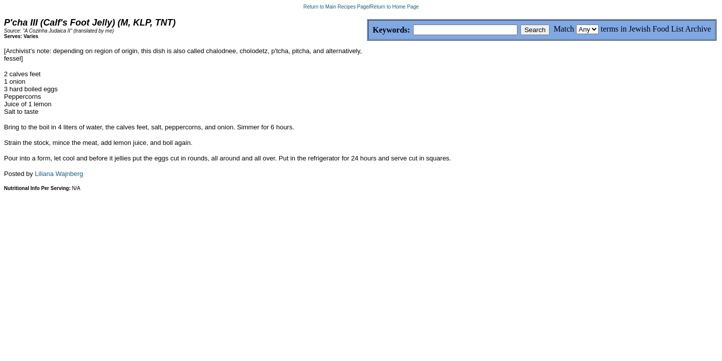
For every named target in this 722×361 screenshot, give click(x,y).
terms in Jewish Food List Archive (656, 29)
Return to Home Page (394, 7)
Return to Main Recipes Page (336, 7)
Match (564, 29)
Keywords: (367, 30)
